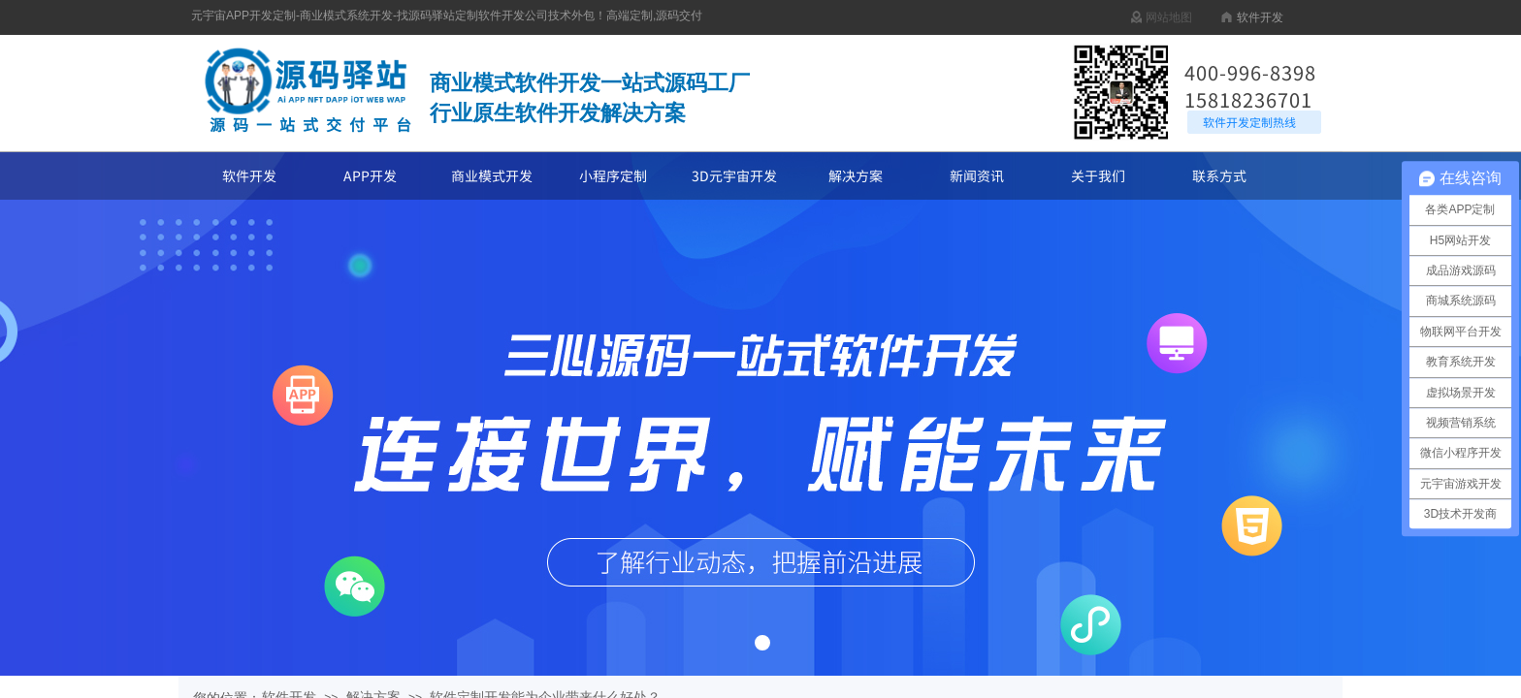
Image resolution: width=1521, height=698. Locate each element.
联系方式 (1219, 175)
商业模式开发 (492, 175)
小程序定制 (613, 175)
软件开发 (249, 175)
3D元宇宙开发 (734, 175)
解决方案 (855, 175)
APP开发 (370, 175)
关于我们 (1098, 175)
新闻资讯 (977, 175)
